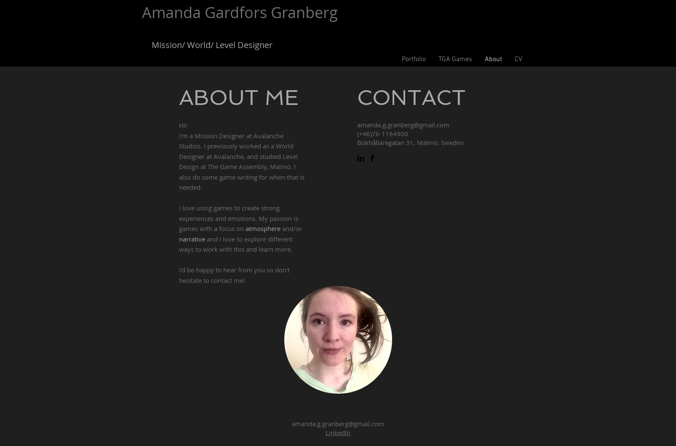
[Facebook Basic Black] (372, 158)
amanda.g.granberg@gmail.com (403, 125)
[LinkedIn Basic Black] (360, 158)
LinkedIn (338, 432)
